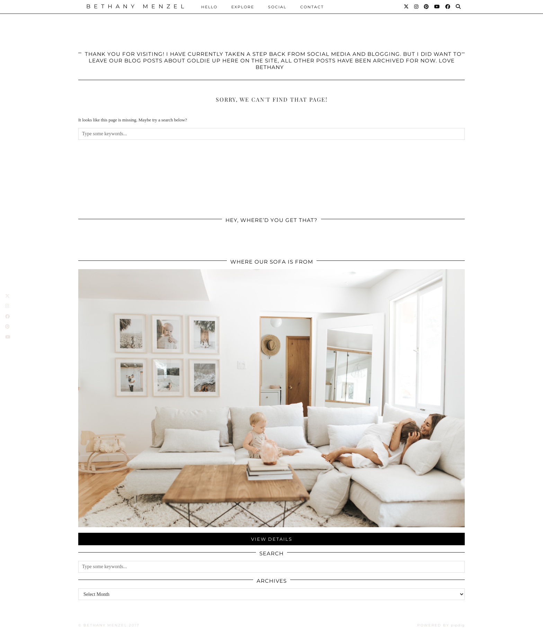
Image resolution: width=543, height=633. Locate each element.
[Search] (458, 6)
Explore (242, 7)
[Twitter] (406, 6)
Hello (209, 7)
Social (277, 7)
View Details (271, 539)
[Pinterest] (426, 6)
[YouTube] (437, 6)
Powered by (441, 625)
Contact (312, 7)
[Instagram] (416, 6)
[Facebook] (448, 6)
